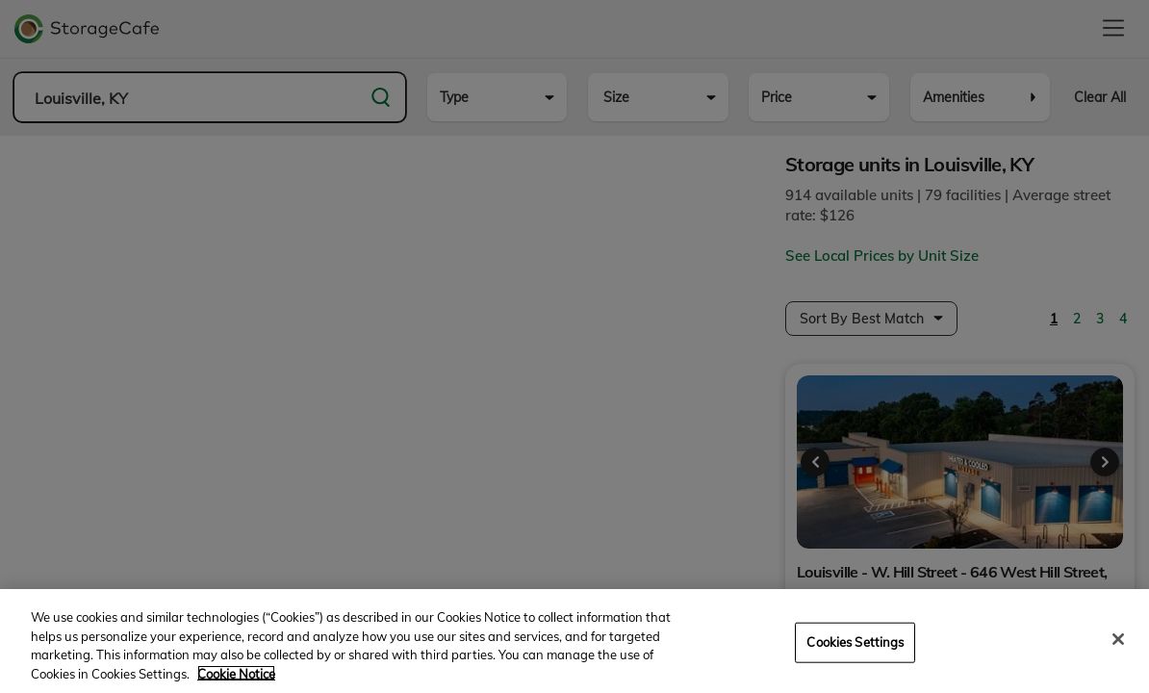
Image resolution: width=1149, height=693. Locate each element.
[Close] (1118, 653)
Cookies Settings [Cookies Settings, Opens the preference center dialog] (855, 656)
